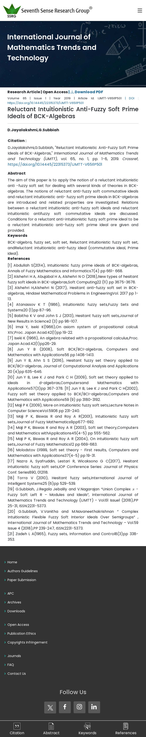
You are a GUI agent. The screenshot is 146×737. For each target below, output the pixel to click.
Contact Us (16, 673)
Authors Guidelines (22, 571)
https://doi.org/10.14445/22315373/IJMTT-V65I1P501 (55, 164)
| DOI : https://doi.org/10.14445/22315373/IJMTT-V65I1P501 (73, 100)
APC (10, 593)
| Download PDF (85, 92)
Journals (14, 656)
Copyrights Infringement (27, 642)
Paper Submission (21, 580)
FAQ (10, 664)
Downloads (16, 611)
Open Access (18, 624)
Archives (14, 602)
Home (12, 562)
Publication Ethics (21, 633)
